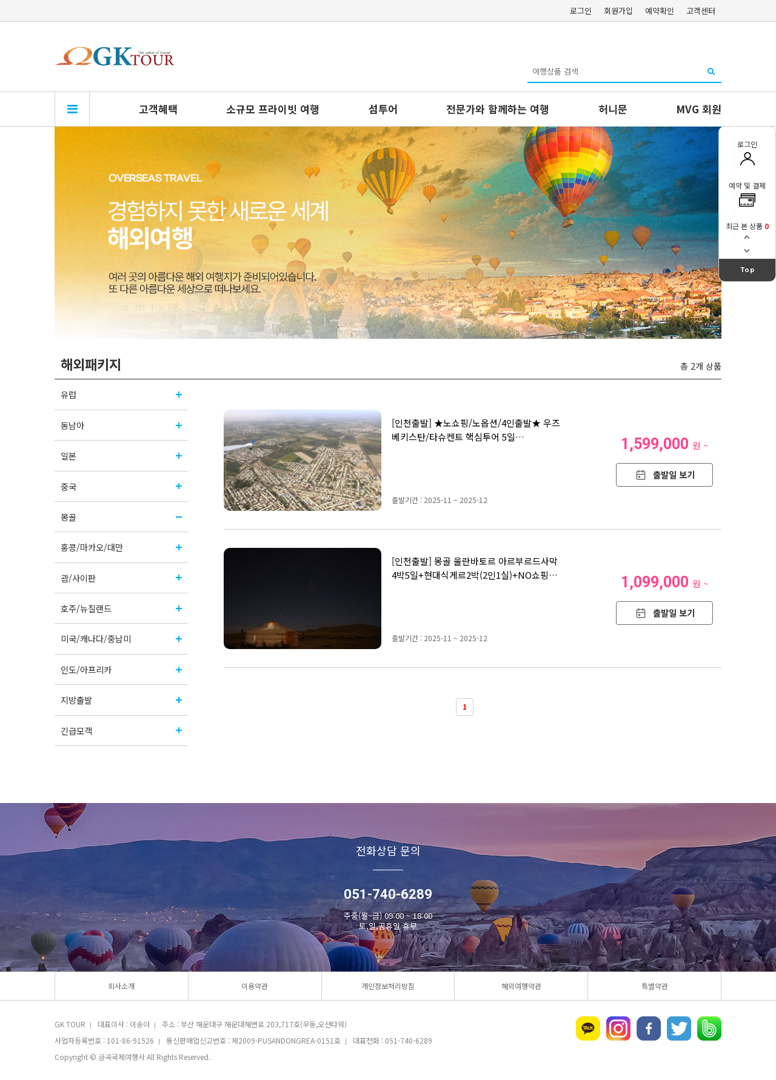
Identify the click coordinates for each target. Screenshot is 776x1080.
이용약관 (254, 986)
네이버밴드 (709, 1028)
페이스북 (649, 1028)
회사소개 (121, 986)
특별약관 (654, 986)
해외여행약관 (521, 986)
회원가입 (618, 10)
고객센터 (700, 10)
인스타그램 (618, 1028)
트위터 (679, 1028)
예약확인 (659, 10)
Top (747, 269)
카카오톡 (588, 1028)
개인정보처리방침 (388, 986)
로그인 (581, 10)
